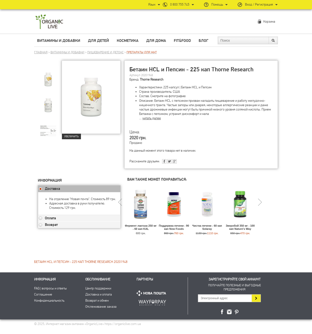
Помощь (217, 4)
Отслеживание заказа (101, 307)
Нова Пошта (152, 293)
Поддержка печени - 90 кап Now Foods (174, 227)
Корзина (269, 21)
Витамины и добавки (58, 40)
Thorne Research (151, 79)
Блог (203, 40)
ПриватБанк (152, 301)
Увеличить (71, 136)
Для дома (156, 40)
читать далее (151, 118)
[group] (50, 78)
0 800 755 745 (179, 4)
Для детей (98, 40)
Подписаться (256, 298)
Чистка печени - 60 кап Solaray (207, 227)
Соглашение (43, 294)
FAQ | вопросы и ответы (50, 288)
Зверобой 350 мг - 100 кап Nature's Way (240, 227)
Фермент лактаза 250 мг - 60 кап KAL (140, 227)
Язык (152, 4)
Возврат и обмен (97, 300)
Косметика (127, 40)
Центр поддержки (98, 288)
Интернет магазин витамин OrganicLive (49, 22)
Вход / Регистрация (259, 4)
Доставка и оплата (98, 294)
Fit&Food (182, 40)
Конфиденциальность (49, 300)
